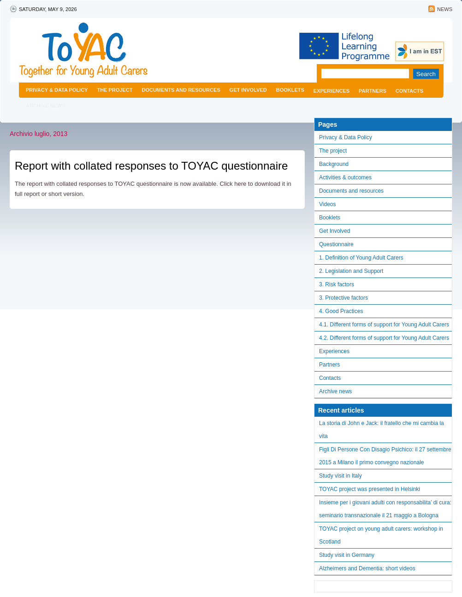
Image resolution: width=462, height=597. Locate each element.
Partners (372, 91)
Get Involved (248, 90)
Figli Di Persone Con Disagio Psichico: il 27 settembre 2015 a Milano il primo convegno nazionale (385, 456)
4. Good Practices (341, 311)
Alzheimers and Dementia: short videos (367, 568)
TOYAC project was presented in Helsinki (369, 489)
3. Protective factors (343, 298)
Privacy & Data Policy (57, 90)
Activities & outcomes (345, 177)
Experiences (331, 91)
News (444, 9)
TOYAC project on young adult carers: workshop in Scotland (381, 535)
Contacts (409, 91)
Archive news (45, 105)
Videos (327, 204)
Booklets (290, 90)
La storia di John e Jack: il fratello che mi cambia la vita (381, 429)
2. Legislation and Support (351, 271)
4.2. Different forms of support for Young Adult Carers (384, 338)
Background (334, 164)
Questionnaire (336, 244)
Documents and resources (181, 90)
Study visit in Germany (346, 555)
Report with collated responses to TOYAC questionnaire (151, 166)
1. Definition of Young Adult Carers (361, 257)
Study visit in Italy (340, 476)
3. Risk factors (336, 284)
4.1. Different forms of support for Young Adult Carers (384, 324)
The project (114, 90)
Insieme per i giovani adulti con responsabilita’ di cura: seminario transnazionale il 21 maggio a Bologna (385, 509)
